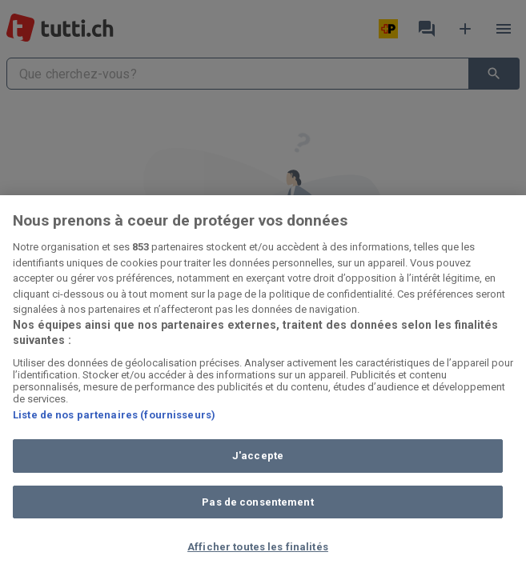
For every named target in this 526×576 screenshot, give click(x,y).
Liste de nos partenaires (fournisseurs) (114, 415)
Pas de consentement (257, 502)
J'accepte (257, 456)
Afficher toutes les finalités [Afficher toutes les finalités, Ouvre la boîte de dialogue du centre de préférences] (257, 547)
